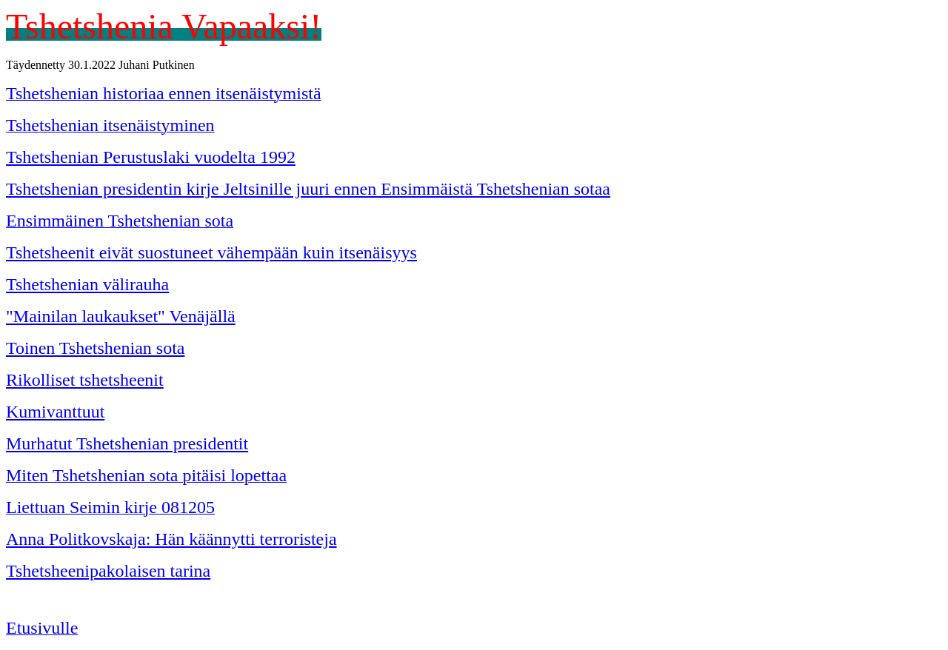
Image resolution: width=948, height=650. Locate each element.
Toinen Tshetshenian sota (95, 348)
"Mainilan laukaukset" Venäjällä (121, 316)
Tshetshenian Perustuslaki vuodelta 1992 (151, 157)
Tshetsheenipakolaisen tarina (108, 570)
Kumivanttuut (55, 411)
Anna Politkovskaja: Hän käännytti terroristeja (171, 539)
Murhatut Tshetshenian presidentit (127, 443)
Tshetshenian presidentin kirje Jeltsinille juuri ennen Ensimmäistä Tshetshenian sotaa (308, 188)
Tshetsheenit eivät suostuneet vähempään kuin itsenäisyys (211, 252)
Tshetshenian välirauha (87, 284)
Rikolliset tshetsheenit (85, 379)
